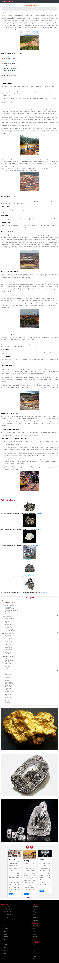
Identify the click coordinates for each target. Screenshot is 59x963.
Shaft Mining (8, 661)
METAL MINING (5, 670)
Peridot (34, 951)
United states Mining (9, 618)
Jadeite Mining (8, 635)
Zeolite (5, 953)
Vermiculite (6, 950)
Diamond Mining (8, 638)
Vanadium (6, 936)
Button (11, 894)
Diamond (35, 947)
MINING (4, 600)
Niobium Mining (8, 689)
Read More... (39, 513)
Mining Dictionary (9, 604)
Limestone (35, 936)
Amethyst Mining (8, 649)
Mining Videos (8, 607)
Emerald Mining (8, 647)
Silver (5, 931)
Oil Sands (6, 944)
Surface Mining (8, 658)
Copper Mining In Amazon (9, 70)
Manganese (35, 920)
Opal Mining (7, 640)
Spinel (34, 956)
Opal (34, 950)
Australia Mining (8, 619)
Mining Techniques (9, 611)
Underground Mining (9, 660)
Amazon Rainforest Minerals (10, 61)
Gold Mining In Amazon (9, 56)
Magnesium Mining (9, 683)
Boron (34, 930)
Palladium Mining (9, 691)
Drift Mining (7, 665)
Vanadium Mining (9, 699)
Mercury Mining (8, 685)
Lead (34, 914)
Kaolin (34, 934)
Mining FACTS (8, 668)
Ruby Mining (7, 646)
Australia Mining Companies (11, 610)
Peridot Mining (8, 653)
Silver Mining (8, 694)
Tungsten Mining (8, 697)
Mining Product (7, 917)
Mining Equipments (9, 605)
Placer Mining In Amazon (9, 73)
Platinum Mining (8, 693)
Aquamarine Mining (9, 650)
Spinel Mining (8, 652)
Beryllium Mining (8, 674)
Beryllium (35, 908)
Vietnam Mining (8, 627)
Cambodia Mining (9, 629)
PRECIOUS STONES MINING (8, 633)
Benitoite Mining (8, 637)
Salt (4, 945)
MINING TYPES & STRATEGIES (8, 656)
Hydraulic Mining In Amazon (10, 78)
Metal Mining (10, 9)
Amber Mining (8, 644)
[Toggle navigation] (53, 2)
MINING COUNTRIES (6, 616)
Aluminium (35, 906)
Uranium (5, 948)
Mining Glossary (8, 613)
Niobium (5, 927)
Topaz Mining (8, 643)
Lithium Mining (8, 682)
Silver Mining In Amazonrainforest (11, 68)
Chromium (6, 955)
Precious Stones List (9, 608)
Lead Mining (7, 680)
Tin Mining (7, 702)
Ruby (34, 953)
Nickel (5, 925)
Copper (34, 909)
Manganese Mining (9, 686)
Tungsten (5, 934)
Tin (4, 939)
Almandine (35, 925)
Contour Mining (8, 663)
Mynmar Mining (8, 626)
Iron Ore (35, 912)
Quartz (34, 958)
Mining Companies (11, 602)
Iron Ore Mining (8, 679)
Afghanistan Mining (9, 622)
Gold (34, 911)
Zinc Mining (7, 700)
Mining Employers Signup (9, 918)
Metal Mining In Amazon (9, 65)
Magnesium (35, 917)
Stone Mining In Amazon (9, 63)
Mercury (35, 918)
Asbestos (35, 927)
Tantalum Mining (8, 696)
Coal (34, 931)
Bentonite (35, 928)
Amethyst (35, 944)
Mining (4, 9)
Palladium (6, 928)
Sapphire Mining (8, 641)
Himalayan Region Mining (10, 630)
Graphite (35, 933)
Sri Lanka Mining (8, 624)
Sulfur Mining (8, 666)
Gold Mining (7, 677)
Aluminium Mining (9, 673)
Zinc (4, 937)
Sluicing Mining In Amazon (10, 75)
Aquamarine (35, 945)
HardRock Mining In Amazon (10, 58)
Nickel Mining (8, 688)
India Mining (7, 621)
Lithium (34, 915)
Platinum (5, 930)
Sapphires (35, 955)
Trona (5, 947)
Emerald (34, 948)
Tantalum (5, 933)
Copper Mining (8, 676)
